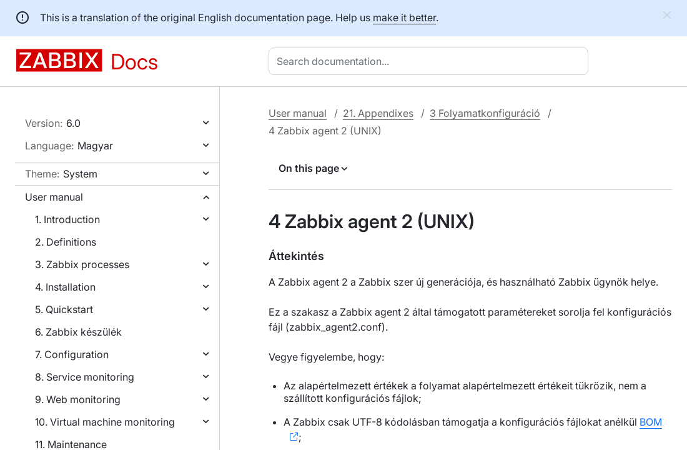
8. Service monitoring (84, 377)
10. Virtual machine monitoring (105, 422)
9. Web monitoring (78, 399)
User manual (54, 197)
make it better (404, 17)
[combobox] (431, 61)
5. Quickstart (64, 309)
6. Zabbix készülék (78, 332)
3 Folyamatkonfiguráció (485, 113)
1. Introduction (67, 219)
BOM (651, 422)
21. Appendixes (378, 113)
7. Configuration (72, 354)
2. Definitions (65, 242)
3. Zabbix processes (82, 264)
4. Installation (65, 287)
